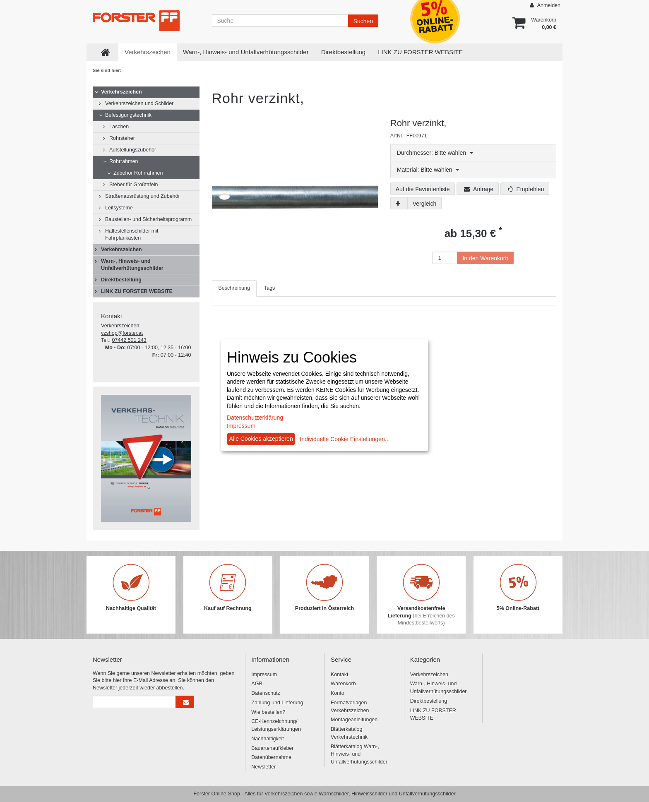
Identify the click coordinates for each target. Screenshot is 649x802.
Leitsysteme (119, 208)
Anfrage (478, 189)
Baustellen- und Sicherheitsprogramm (148, 219)
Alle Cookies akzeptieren (261, 438)
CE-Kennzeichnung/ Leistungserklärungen (276, 725)
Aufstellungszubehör (132, 150)
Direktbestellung (343, 51)
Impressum (264, 674)
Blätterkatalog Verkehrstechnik (349, 733)
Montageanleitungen (354, 720)
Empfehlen (526, 189)
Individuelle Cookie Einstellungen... (344, 439)
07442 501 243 (129, 340)
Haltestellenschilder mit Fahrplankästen (132, 234)
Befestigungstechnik (128, 115)
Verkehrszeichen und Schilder (139, 103)
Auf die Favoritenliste (423, 189)
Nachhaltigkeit (267, 739)
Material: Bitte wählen (428, 169)
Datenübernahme (271, 757)
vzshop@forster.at (122, 333)
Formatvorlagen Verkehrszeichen (350, 706)
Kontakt (339, 674)
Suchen (363, 21)
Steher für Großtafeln (133, 184)
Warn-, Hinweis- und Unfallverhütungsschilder (246, 51)
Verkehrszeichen (148, 51)
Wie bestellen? (268, 712)
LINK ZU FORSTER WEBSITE (420, 51)
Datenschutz (265, 693)
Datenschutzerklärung (255, 417)
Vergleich (425, 203)
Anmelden (545, 5)
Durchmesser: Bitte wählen (435, 152)
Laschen (119, 127)
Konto (337, 693)
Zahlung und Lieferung (277, 703)
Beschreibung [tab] (234, 288)
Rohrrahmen (123, 161)
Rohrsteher (122, 138)
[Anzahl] (445, 258)
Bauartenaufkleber (272, 748)
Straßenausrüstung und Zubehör (142, 196)
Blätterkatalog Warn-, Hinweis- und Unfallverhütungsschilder (359, 754)
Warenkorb (343, 684)
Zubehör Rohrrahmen (138, 173)
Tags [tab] (269, 288)
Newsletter (263, 767)
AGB (256, 684)
